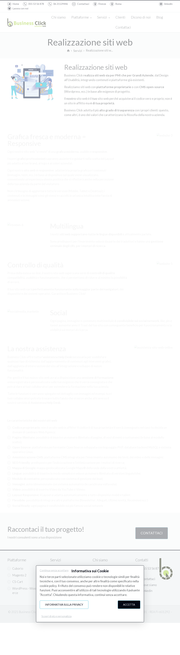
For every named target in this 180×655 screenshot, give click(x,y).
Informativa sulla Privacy (64, 604)
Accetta (129, 604)
